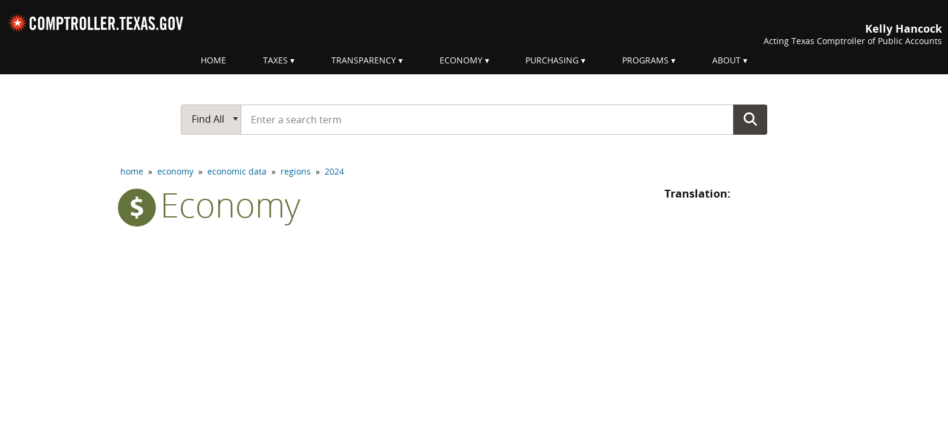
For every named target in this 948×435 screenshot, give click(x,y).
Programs (645, 60)
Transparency (363, 60)
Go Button (750, 119)
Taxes (275, 60)
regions (296, 171)
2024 (334, 171)
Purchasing (552, 60)
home (131, 171)
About (726, 60)
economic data (237, 171)
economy (175, 171)
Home (213, 60)
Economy (461, 60)
